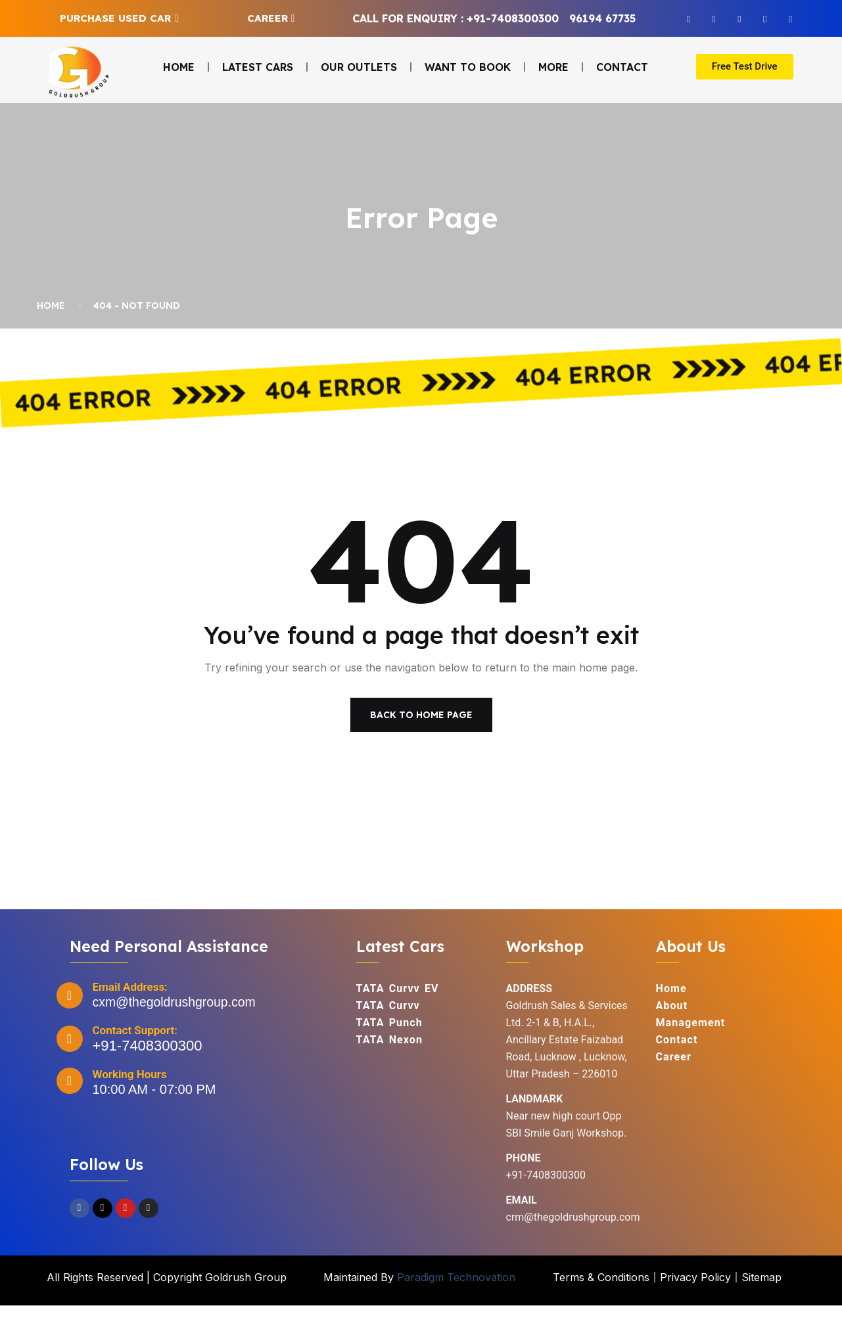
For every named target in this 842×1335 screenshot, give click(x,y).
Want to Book (468, 67)
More (553, 67)
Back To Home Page (421, 744)
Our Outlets (359, 67)
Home (179, 67)
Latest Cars (257, 67)
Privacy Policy (695, 1306)
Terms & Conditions (601, 1306)
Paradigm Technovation (456, 1306)
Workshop (545, 975)
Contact (622, 67)
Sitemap (761, 1306)
